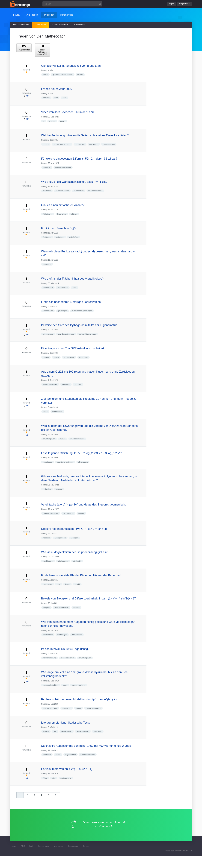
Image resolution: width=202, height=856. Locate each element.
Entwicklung (79, 24)
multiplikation (77, 635)
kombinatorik (78, 191)
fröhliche (46, 98)
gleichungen (62, 311)
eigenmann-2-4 (109, 144)
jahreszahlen (48, 311)
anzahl (77, 584)
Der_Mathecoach (21, 24)
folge (45, 778)
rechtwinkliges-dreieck (62, 144)
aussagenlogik (60, 538)
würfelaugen (62, 635)
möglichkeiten (63, 561)
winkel (45, 75)
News (14, 846)
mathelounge (57, 411)
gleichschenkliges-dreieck (62, 75)
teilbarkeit (46, 167)
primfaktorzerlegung (63, 167)
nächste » (57, 796)
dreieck (80, 75)
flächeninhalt (48, 288)
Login (171, 4)
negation (46, 538)
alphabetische (69, 357)
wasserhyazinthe (78, 685)
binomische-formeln (50, 513)
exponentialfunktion (50, 685)
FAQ (31, 846)
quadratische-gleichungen (82, 311)
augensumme (70, 755)
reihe (54, 778)
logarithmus (47, 462)
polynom (59, 489)
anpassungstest (83, 731)
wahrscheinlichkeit (95, 191)
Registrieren (184, 4)
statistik (46, 731)
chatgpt (46, 357)
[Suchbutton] (99, 3)
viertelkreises (63, 288)
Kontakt (86, 846)
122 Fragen (40, 24)
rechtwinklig (79, 144)
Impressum (58, 846)
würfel (58, 755)
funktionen (47, 237)
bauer (67, 584)
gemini (62, 121)
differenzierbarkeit (61, 607)
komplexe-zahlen (62, 191)
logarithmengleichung (65, 462)
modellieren (66, 708)
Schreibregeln (43, 846)
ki (43, 121)
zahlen (56, 357)
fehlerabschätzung (50, 708)
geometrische (68, 513)
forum (45, 411)
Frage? (16, 15)
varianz (62, 439)
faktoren (74, 214)
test (55, 731)
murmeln (78, 384)
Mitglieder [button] (49, 15)
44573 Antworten (60, 24)
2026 (64, 98)
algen (65, 685)
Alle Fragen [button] (32, 15)
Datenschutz (73, 846)
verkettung (60, 237)
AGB (23, 846)
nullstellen (47, 489)
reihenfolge (83, 357)
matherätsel (47, 584)
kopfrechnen (48, 635)
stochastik (47, 191)
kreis (74, 288)
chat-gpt (52, 121)
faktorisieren (48, 214)
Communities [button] (66, 15)
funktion (76, 607)
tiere (58, 584)
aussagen (74, 538)
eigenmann (93, 144)
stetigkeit (46, 607)
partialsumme (65, 778)
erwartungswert (49, 439)
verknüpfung (74, 237)
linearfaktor (61, 214)
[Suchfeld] (72, 3)
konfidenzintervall (67, 658)
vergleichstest (66, 731)
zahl (56, 98)
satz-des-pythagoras (66, 334)
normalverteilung (49, 658)
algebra (81, 513)
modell (78, 708)
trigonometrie (48, 334)
